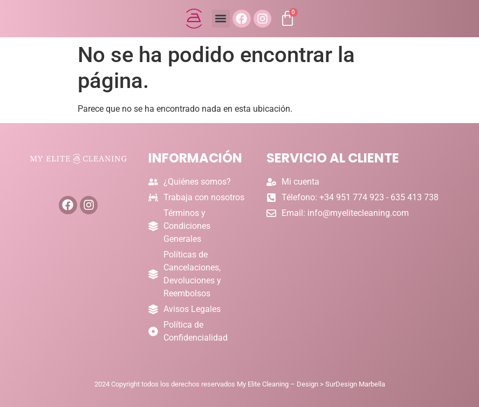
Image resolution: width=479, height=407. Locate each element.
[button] (220, 19)
